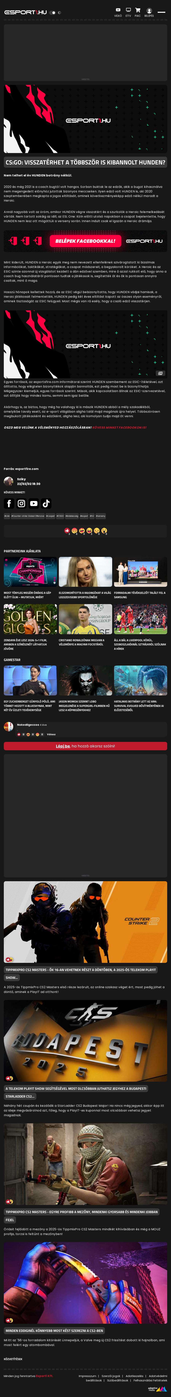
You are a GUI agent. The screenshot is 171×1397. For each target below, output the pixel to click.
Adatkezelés (134, 1376)
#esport (84, 516)
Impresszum (87, 1376)
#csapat (50, 516)
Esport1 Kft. (44, 1376)
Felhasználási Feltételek (150, 1380)
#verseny (100, 516)
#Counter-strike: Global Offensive (27, 516)
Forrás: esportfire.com (21, 469)
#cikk (7, 516)
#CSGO (60, 516)
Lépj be (63, 746)
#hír (92, 516)
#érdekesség (72, 516)
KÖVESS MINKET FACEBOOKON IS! (119, 427)
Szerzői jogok (111, 1376)
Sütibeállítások (117, 1380)
